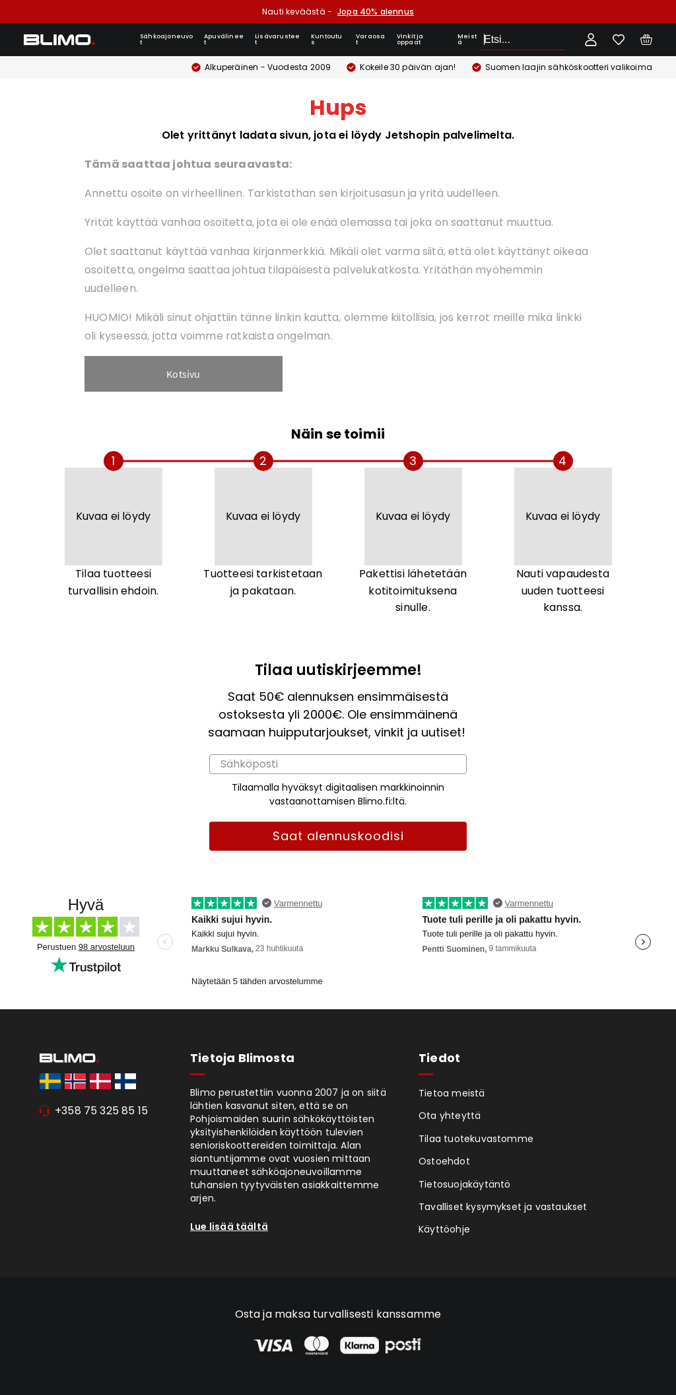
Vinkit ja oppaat (410, 39)
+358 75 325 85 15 (101, 1110)
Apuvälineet (224, 39)
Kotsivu (183, 373)
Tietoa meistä (452, 1093)
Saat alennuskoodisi (338, 836)
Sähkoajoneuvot (166, 39)
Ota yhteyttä (450, 1115)
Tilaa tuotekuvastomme (476, 1138)
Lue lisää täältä (229, 1226)
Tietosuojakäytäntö (465, 1184)
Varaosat (370, 39)
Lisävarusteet (277, 39)
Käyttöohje (444, 1229)
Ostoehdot (444, 1161)
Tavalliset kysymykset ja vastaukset (503, 1206)
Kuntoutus (327, 39)
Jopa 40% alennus (375, 11)
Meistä (467, 39)
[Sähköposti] (338, 764)
